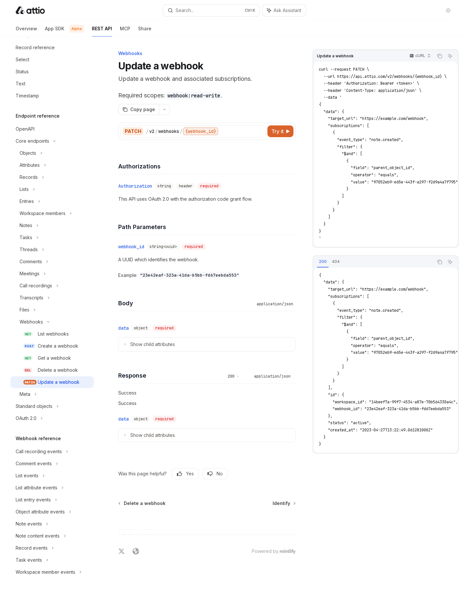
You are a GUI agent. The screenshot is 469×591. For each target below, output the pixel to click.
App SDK (64, 31)
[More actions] (164, 109)
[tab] (323, 262)
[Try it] (280, 131)
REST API (102, 31)
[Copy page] (138, 109)
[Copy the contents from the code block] (439, 56)
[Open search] (211, 10)
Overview (26, 31)
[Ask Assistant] (450, 56)
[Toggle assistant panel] (284, 10)
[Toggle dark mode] (448, 10)
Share (144, 31)
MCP (125, 31)
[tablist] (373, 261)
